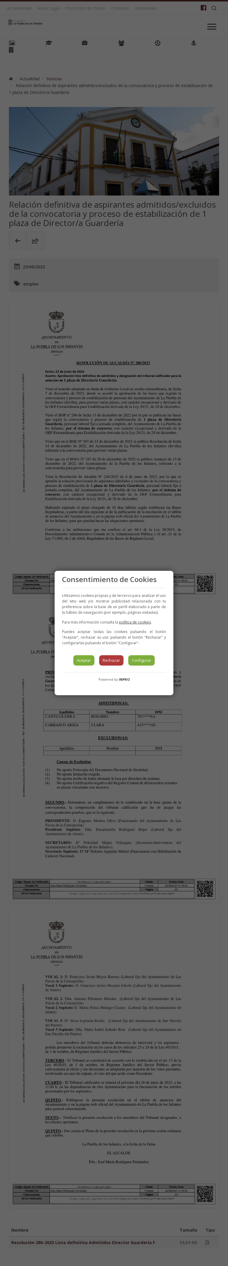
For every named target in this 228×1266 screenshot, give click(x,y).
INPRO (124, 679)
